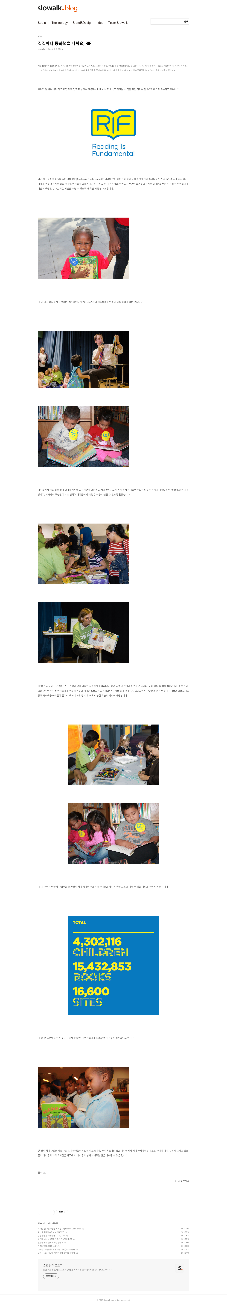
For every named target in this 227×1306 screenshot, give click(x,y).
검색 (186, 21)
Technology (60, 23)
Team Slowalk (118, 23)
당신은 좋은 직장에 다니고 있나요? (51, 1236)
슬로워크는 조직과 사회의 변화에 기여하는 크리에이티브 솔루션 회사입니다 (77, 1270)
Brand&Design (82, 23)
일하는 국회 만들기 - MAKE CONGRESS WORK (56, 1253)
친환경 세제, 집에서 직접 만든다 (50, 1243)
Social (42, 23)
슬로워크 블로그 (53, 1265)
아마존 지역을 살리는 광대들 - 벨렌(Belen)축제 (56, 1250)
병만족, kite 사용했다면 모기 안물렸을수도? (55, 1239)
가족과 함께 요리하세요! (47, 1246)
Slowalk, (107, 1300)
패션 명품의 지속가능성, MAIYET (51, 1232)
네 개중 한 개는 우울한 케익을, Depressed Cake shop (59, 1229)
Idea (100, 23)
